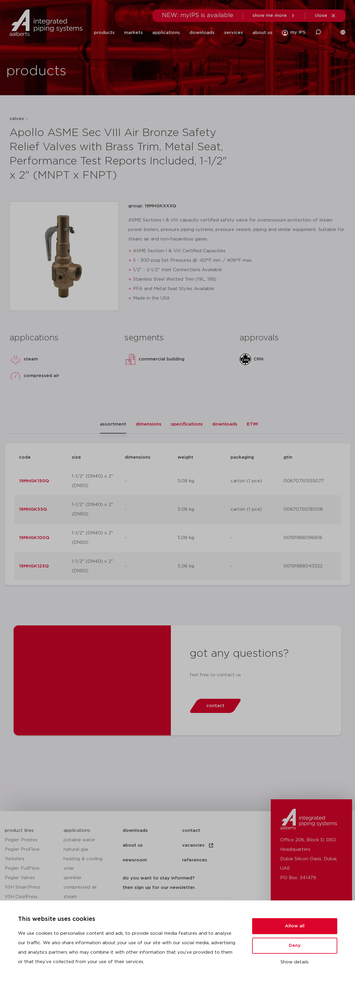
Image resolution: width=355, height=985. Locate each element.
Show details (295, 962)
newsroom (135, 860)
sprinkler (73, 878)
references (194, 860)
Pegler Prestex (21, 840)
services (233, 32)
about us (262, 32)
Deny (295, 945)
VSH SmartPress (22, 887)
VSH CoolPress (21, 897)
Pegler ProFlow (22, 849)
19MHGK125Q (34, 566)
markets (133, 32)
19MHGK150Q (34, 481)
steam (70, 897)
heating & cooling (83, 859)
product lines (19, 830)
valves (16, 119)
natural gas (76, 849)
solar (69, 868)
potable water (79, 840)
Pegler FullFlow (22, 868)
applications (166, 32)
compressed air (80, 887)
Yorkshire (15, 859)
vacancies (198, 845)
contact (191, 830)
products (104, 32)
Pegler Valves (20, 878)
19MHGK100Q (34, 538)
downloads (202, 32)
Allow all (294, 926)
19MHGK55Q (33, 509)
